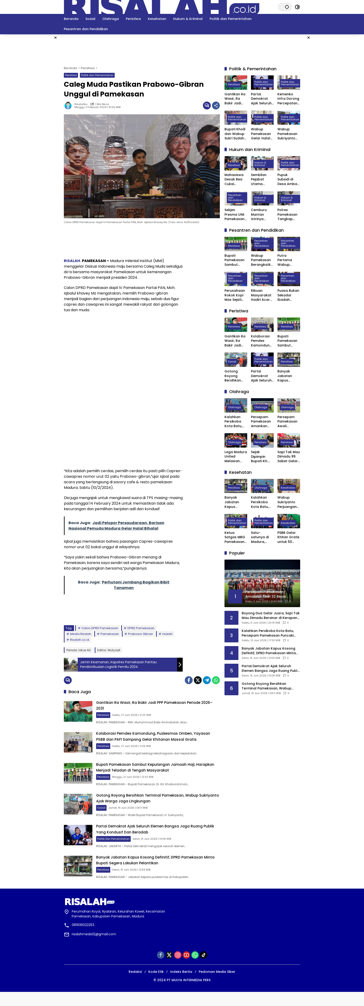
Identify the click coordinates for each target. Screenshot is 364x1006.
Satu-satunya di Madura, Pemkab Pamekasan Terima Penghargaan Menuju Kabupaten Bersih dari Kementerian (262, 537)
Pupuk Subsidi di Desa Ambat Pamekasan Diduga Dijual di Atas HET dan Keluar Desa (288, 179)
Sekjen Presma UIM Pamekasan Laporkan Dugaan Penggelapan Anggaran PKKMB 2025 (235, 214)
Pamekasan (110, 634)
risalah (167, 634)
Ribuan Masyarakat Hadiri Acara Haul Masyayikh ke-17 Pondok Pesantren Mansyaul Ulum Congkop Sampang (262, 295)
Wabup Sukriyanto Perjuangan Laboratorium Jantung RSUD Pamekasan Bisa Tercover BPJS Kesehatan (287, 502)
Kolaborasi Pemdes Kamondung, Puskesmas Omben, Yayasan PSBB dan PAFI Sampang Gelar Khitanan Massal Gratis (162, 741)
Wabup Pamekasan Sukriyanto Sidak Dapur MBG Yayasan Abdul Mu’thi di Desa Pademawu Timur (287, 134)
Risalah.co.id (79, 640)
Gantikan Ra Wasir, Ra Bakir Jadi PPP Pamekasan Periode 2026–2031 (234, 99)
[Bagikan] (216, 105)
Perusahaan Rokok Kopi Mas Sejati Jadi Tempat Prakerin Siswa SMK (235, 295)
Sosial (112, 817)
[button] (285, 7)
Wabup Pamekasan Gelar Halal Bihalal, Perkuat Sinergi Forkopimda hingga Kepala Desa (262, 134)
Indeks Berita (181, 986)
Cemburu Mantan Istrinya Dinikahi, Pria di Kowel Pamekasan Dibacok (261, 214)
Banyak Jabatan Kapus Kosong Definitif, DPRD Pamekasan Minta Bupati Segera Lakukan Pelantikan (161, 873)
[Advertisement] (334, 103)
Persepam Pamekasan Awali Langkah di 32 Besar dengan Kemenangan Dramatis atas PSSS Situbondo (288, 422)
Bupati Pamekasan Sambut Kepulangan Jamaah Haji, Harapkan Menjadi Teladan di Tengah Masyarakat (162, 775)
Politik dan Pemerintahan (97, 75)
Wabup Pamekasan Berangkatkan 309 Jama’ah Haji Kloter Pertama (262, 260)
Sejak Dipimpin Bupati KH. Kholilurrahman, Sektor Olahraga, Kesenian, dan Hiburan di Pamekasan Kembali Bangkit (262, 457)
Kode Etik (156, 986)
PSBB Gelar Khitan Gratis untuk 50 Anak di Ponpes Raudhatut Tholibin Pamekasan (288, 537)
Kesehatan (288, 488)
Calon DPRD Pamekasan (99, 628)
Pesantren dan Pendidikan (235, 198)
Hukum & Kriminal (260, 164)
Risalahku (81, 104)
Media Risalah (80, 634)
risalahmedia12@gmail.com (94, 948)
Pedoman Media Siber (217, 986)
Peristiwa (71, 75)
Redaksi (135, 986)
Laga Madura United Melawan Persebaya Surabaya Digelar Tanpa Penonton (235, 457)
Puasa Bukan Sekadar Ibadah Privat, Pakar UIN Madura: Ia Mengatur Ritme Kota (288, 295)
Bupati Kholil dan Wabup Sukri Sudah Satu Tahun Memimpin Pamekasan (234, 134)
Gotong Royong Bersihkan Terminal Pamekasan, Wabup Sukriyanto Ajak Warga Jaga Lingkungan (157, 808)
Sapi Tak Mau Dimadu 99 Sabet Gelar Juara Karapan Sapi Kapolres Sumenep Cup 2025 (288, 457)
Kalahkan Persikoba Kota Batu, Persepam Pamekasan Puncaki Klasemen (234, 422)
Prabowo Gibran (140, 634)
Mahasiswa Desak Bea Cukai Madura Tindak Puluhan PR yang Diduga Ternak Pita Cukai (235, 179)
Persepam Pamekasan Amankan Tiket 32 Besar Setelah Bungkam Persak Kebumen (261, 422)
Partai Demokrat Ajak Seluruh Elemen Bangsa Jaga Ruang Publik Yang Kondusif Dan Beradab (160, 841)
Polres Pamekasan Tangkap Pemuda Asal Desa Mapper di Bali (288, 214)
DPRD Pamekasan (140, 628)
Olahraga (234, 408)
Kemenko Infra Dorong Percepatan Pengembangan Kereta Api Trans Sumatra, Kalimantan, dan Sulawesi (288, 99)
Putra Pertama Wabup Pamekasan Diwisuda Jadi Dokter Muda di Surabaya (287, 260)
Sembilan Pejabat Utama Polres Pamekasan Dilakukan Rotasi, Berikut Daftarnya (261, 179)
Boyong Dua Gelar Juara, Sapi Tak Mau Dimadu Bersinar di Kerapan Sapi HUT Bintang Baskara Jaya (271, 615)
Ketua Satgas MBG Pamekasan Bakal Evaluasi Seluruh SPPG (235, 537)
